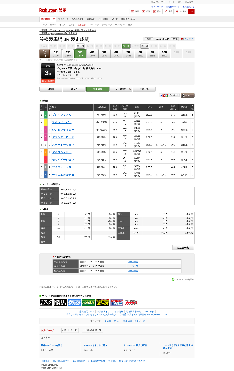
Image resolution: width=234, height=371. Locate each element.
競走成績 (82, 25)
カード (172, 2)
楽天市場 (189, 2)
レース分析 (94, 25)
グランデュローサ (63, 137)
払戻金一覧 (183, 247)
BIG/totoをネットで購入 (95, 345)
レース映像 (149, 311)
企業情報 (45, 361)
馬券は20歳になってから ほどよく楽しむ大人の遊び (91, 314)
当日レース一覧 (44, 53)
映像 (130, 25)
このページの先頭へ (184, 279)
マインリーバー (61, 122)
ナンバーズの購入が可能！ (136, 345)
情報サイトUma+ (128, 19)
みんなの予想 (77, 19)
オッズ (62, 25)
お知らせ (91, 19)
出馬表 (53, 25)
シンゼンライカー (63, 129)
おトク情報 (103, 19)
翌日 (175, 39)
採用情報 (112, 361)
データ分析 (107, 25)
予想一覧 (144, 89)
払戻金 (71, 25)
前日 (149, 39)
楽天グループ (157, 2)
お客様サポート (173, 7)
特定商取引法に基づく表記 (132, 361)
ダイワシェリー (61, 152)
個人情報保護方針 (61, 361)
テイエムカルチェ (63, 174)
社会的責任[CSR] (96, 361)
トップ (44, 25)
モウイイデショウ (63, 159)
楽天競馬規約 (79, 361)
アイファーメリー (63, 167)
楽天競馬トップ (48, 19)
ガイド (115, 19)
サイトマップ (157, 7)
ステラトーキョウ (63, 144)
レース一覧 (133, 261)
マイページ (63, 19)
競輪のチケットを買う (51, 345)
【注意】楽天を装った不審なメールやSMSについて (143, 314)
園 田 (144, 46)
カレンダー (120, 25)
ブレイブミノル (61, 114)
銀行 (180, 2)
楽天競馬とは (189, 7)
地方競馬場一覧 (133, 311)
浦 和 (80, 46)
